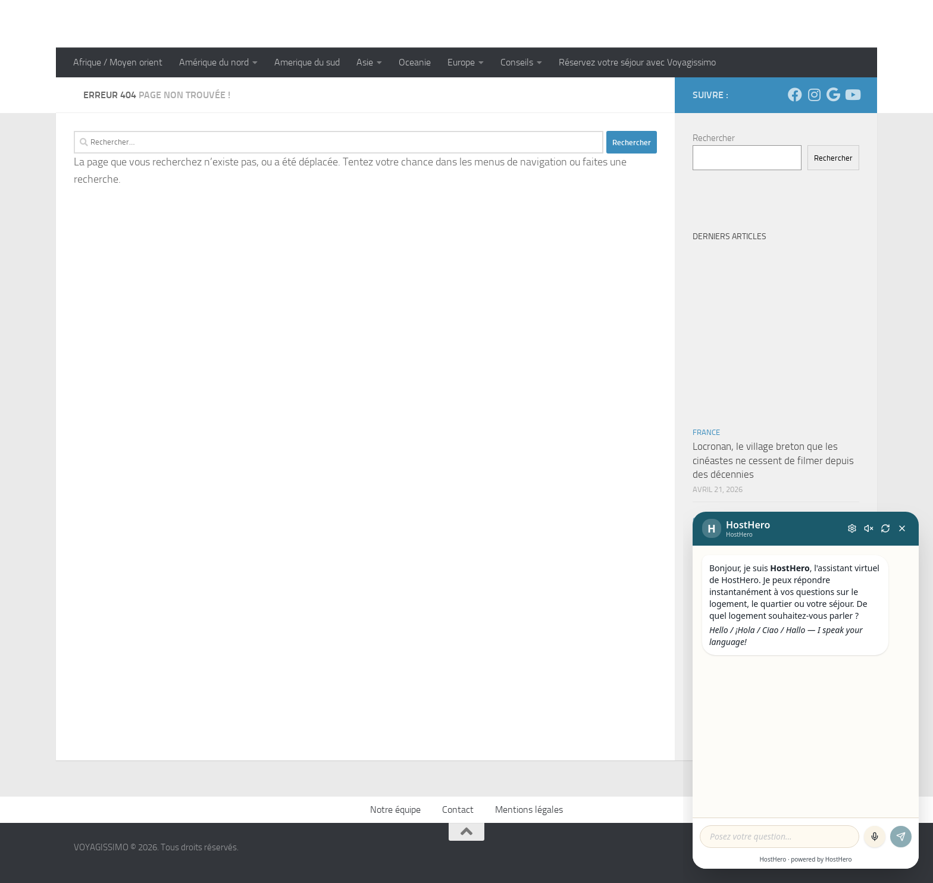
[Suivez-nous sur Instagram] (814, 94)
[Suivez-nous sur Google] (833, 94)
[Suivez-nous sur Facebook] (795, 94)
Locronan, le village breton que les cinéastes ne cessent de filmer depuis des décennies (773, 460)
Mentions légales (529, 809)
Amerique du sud (307, 62)
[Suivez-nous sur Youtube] (852, 94)
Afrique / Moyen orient (117, 62)
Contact (458, 809)
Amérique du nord (214, 62)
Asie (364, 62)
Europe (461, 62)
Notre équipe (395, 809)
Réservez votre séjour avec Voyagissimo (637, 62)
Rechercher (714, 138)
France (706, 432)
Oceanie (415, 62)
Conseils (516, 62)
